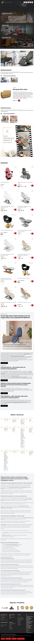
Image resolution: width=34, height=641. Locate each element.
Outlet (10, 618)
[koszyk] (24, 2)
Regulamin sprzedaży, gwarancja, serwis (21, 619)
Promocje (19, 622)
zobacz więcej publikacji (8, 113)
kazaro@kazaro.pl (29, 632)
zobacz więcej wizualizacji (8, 76)
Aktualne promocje (12, 617)
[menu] (32, 2)
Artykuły (2, 626)
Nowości (19, 623)
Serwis (10, 626)
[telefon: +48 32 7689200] (26, 2)
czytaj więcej (4, 380)
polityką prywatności (15, 635)
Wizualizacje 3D (20, 617)
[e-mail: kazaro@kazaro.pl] (28, 2)
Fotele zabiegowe (3, 617)
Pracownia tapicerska (12, 623)
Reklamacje (11, 627)
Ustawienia (2, 638)
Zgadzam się (14, 638)
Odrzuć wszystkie (8, 638)
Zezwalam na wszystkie (21, 638)
